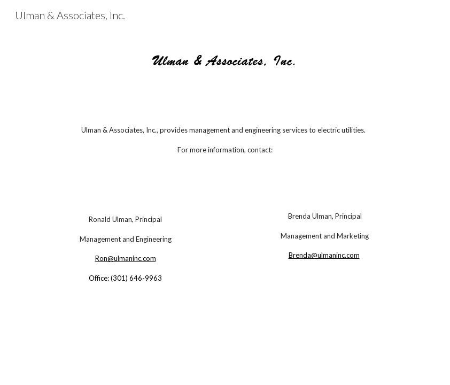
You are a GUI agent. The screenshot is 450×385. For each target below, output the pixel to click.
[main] (224, 139)
